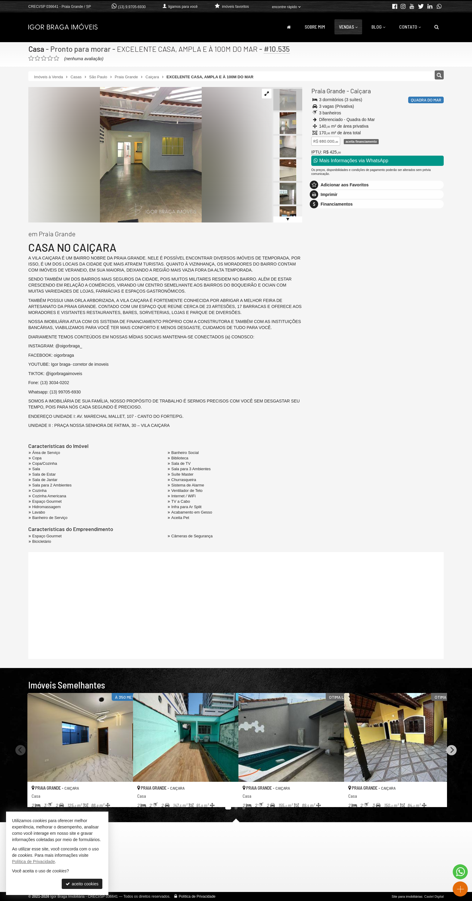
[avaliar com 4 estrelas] (50, 58)
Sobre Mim (315, 27)
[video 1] (236, 604)
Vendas (348, 27)
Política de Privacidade (197, 896)
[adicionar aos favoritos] (122, 796)
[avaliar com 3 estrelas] (44, 58)
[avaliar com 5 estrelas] (56, 58)
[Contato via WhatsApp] (460, 871)
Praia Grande (328, 91)
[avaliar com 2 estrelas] (37, 58)
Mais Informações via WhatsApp (351, 160)
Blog (378, 27)
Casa (36, 48)
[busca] (436, 26)
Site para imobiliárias (407, 896)
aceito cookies (82, 883)
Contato (410, 27)
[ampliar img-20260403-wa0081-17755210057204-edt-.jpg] (115, 154)
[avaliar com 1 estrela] (31, 58)
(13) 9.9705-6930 (132, 7)
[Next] (451, 750)
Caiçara (360, 91)
